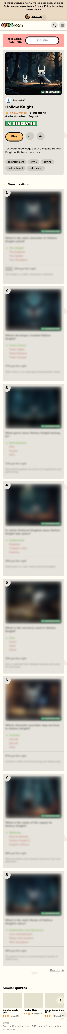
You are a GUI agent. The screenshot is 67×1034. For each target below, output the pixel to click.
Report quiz (57, 970)
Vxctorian (37, 1013)
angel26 (15, 1016)
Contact (16, 1026)
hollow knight (15, 168)
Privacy (38, 1026)
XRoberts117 (58, 1016)
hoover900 (19, 100)
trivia (34, 162)
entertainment (16, 162)
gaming (47, 162)
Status (49, 1026)
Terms (28, 1026)
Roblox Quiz (30, 1010)
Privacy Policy (43, 6)
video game (36, 168)
